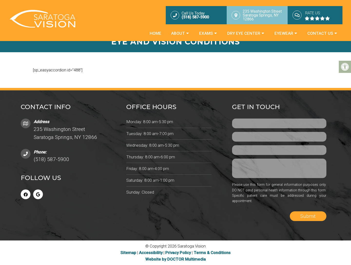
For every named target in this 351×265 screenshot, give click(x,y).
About (178, 33)
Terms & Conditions (212, 252)
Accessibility (151, 252)
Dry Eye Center (243, 33)
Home (155, 33)
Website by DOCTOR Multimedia (175, 259)
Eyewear (283, 33)
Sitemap (128, 252)
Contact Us (320, 33)
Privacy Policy (178, 252)
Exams (206, 33)
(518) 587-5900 (51, 159)
